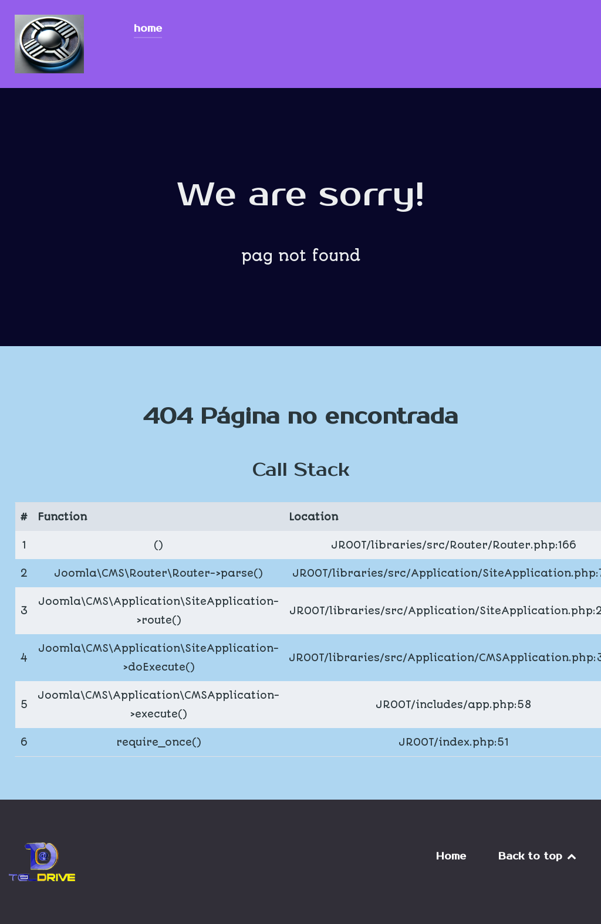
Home (451, 856)
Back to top (538, 856)
